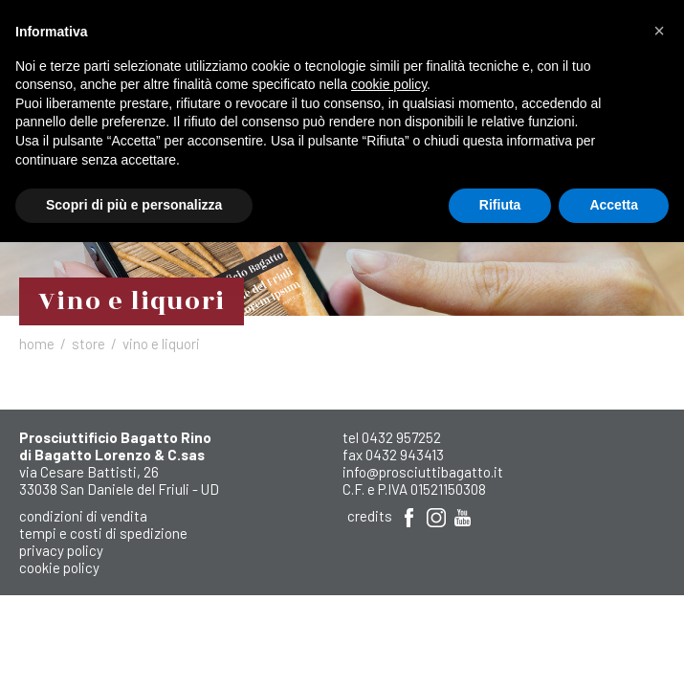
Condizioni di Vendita (83, 515)
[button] (659, 30)
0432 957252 (401, 437)
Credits (369, 515)
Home (37, 343)
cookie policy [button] (389, 84)
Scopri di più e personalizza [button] (134, 204)
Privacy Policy (61, 550)
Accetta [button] (613, 204)
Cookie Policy (59, 567)
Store (88, 343)
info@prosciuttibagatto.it (422, 471)
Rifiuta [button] (500, 204)
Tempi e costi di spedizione (103, 533)
